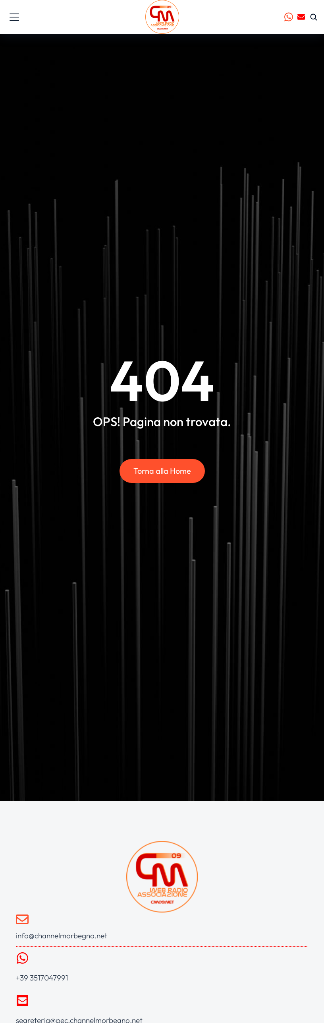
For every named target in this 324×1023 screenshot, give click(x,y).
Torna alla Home (162, 471)
